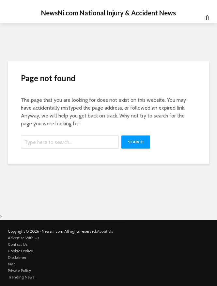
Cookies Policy (20, 250)
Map (11, 263)
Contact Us (17, 244)
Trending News (21, 277)
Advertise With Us (23, 237)
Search (136, 141)
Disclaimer (17, 257)
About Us (105, 231)
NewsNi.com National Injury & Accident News (108, 13)
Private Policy (19, 270)
